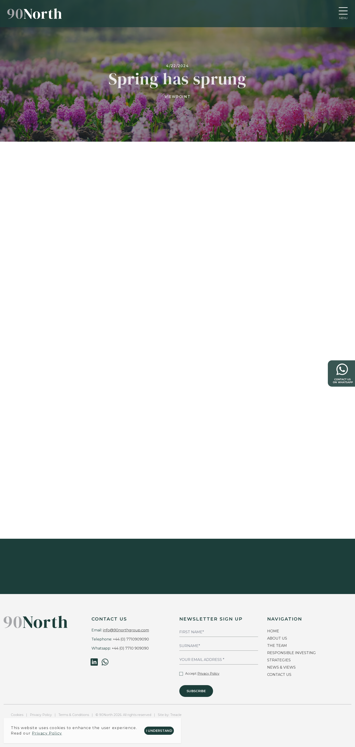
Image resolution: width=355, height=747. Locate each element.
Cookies (17, 715)
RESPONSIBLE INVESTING (291, 653)
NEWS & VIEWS (281, 667)
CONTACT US (279, 674)
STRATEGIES (279, 660)
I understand (159, 731)
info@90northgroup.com (126, 630)
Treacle (176, 715)
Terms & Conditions (73, 715)
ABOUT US (277, 638)
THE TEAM (277, 645)
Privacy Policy (208, 674)
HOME (273, 631)
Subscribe (196, 691)
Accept (199, 674)
